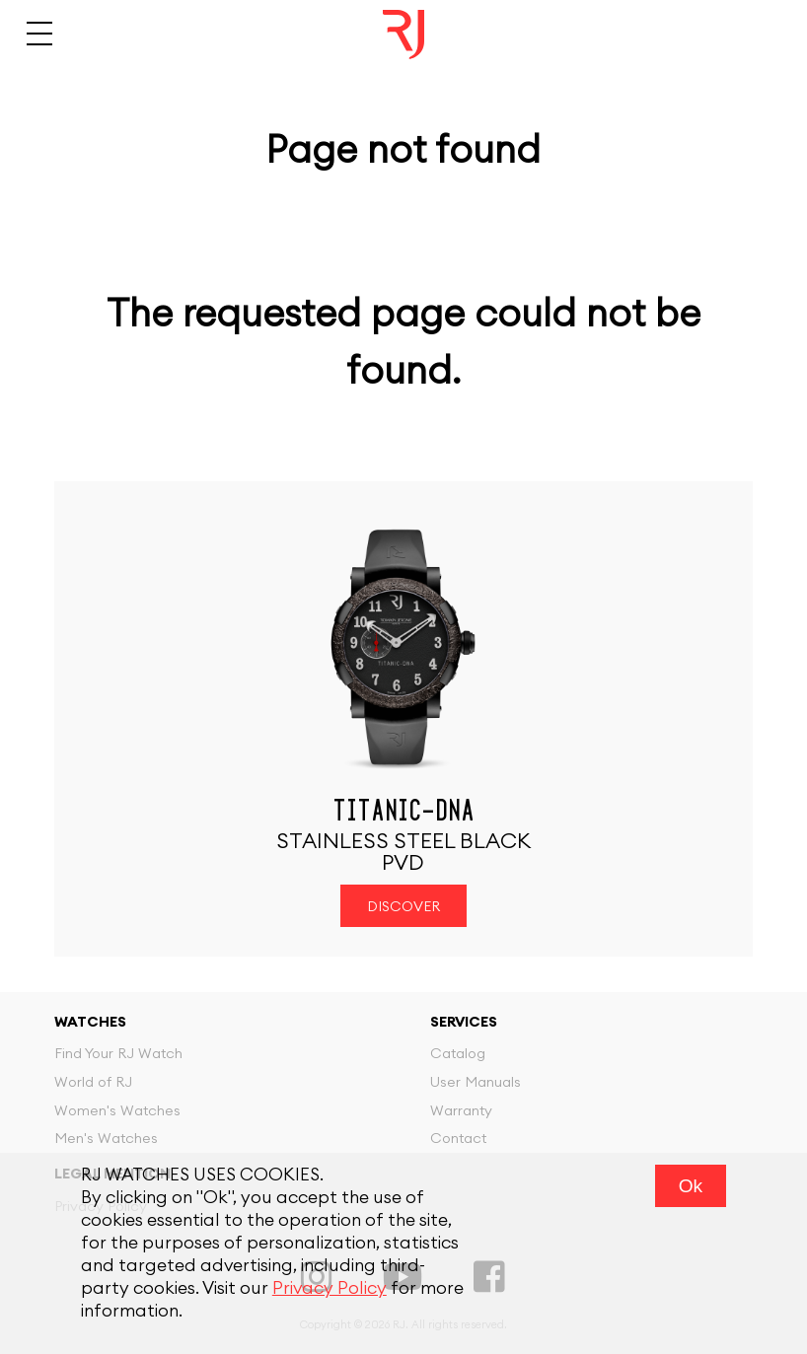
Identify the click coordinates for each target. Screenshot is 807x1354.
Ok (691, 1186)
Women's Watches (117, 1111)
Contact (458, 1138)
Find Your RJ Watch (118, 1053)
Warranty (461, 1111)
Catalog (457, 1053)
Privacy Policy (329, 1288)
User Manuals (475, 1082)
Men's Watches (106, 1138)
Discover (403, 906)
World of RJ (93, 1082)
